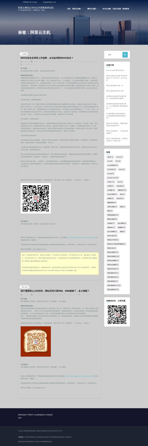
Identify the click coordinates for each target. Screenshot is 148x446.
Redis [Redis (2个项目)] (122, 169)
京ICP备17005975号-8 (54, 431)
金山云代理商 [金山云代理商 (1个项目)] (112, 231)
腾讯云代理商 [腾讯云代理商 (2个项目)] (112, 219)
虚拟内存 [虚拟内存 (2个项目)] (111, 227)
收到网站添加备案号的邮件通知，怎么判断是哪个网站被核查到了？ (117, 106)
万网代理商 (51, 437)
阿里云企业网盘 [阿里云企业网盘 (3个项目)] (113, 260)
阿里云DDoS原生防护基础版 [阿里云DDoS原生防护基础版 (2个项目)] (116, 244)
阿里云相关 (25, 287)
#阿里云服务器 (80, 62)
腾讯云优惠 (96, 9)
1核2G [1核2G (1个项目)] (110, 157)
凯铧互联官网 (29, 437)
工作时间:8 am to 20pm (29, 2)
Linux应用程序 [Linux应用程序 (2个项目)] (113, 165)
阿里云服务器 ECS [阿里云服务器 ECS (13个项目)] (114, 285)
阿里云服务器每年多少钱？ (115, 91)
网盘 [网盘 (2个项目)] (122, 207)
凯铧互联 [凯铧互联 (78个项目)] (122, 190)
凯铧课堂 (125, 9)
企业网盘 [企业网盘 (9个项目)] (111, 190)
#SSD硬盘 (36, 295)
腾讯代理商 (44, 437)
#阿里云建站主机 (61, 295)
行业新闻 (24, 54)
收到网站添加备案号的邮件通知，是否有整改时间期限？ (116, 97)
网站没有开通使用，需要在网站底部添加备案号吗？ (117, 124)
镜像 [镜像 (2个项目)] (122, 231)
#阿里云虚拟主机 (73, 295)
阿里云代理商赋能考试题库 (44, 442)
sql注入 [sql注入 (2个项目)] (111, 182)
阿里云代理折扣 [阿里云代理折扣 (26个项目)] (113, 256)
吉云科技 (65, 437)
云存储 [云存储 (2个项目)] (110, 186)
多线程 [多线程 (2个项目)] (110, 198)
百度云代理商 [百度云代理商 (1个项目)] (112, 207)
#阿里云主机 (62, 62)
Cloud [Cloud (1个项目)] (119, 157)
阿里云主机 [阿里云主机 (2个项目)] (112, 248)
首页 (76, 9)
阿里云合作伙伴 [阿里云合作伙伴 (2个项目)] (113, 269)
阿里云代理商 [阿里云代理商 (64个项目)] (113, 252)
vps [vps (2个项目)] (120, 182)
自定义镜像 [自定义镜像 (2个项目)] (122, 223)
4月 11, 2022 (26, 62)
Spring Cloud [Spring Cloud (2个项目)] (113, 178)
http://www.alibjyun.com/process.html (81, 237)
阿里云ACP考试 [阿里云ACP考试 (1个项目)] (113, 240)
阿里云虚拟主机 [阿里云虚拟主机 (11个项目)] (113, 289)
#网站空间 (44, 295)
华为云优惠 (107, 9)
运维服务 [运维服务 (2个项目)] (121, 227)
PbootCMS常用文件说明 (115, 70)
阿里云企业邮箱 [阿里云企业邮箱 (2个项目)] (113, 265)
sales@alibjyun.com (49, 2)
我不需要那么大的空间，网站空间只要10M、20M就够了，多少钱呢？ (55, 290)
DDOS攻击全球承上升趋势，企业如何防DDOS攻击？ (47, 57)
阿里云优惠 (84, 9)
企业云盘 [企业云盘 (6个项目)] (120, 186)
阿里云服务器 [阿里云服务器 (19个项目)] (113, 281)
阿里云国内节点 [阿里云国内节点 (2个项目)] (113, 273)
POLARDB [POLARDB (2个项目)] (112, 169)
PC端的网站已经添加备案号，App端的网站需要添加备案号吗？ (116, 116)
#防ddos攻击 (52, 62)
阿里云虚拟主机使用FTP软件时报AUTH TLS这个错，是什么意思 (116, 78)
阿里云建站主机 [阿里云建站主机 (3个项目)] (113, 277)
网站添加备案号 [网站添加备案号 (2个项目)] (113, 215)
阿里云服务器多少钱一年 (114, 85)
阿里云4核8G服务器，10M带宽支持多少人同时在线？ (116, 139)
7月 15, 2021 (26, 295)
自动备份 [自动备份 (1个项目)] (111, 223)
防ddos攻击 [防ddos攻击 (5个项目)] (112, 236)
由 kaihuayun (26, 64)
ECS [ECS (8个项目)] (110, 161)
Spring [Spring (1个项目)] (111, 173)
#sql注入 (36, 62)
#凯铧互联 (44, 62)
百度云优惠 (117, 9)
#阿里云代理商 (70, 62)
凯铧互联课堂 (59, 437)
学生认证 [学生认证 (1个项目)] (120, 198)
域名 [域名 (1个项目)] (122, 194)
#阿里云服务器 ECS (92, 62)
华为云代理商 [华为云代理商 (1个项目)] (112, 194)
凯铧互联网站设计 (30, 442)
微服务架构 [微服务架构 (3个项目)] (112, 202)
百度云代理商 (37, 437)
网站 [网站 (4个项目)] (110, 211)
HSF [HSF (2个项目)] (118, 161)
